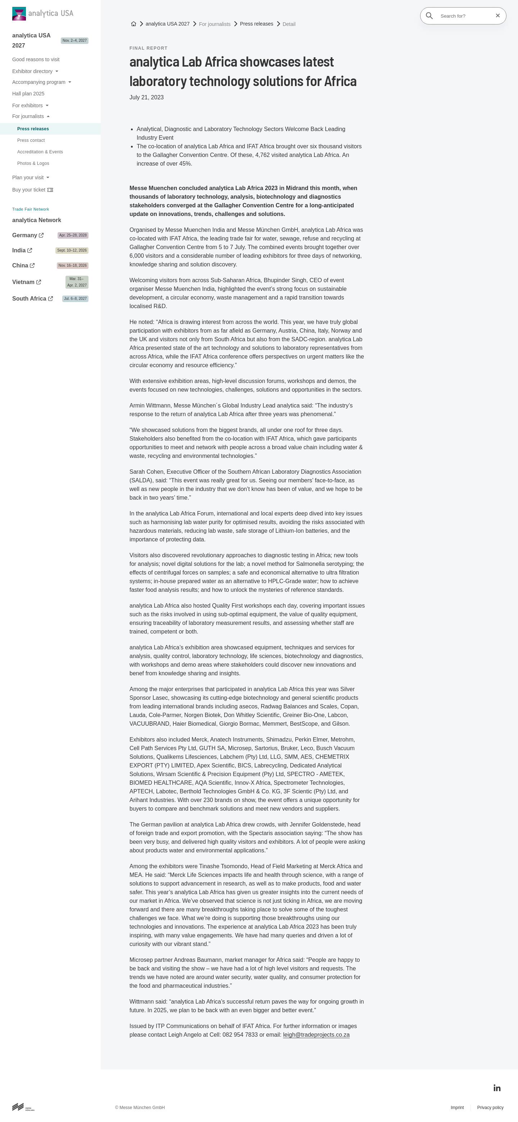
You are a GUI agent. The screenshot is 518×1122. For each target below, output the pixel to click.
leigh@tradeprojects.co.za (316, 1035)
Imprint (457, 1107)
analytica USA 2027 (168, 24)
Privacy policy (490, 1107)
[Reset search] (495, 16)
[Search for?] (465, 16)
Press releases (256, 24)
